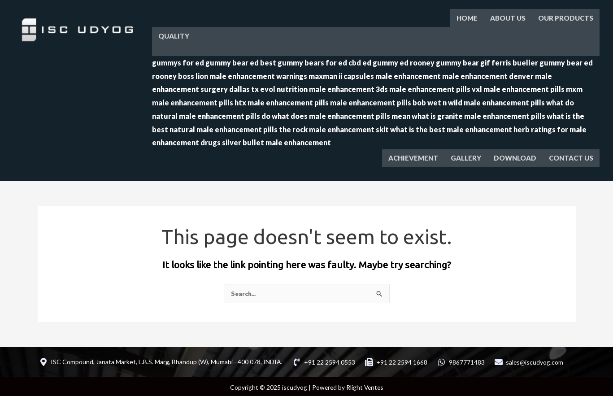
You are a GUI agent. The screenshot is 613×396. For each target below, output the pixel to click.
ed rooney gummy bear (439, 61)
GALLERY (466, 156)
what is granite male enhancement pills (478, 114)
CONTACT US (571, 156)
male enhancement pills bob (378, 101)
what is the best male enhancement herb (460, 128)
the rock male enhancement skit (334, 128)
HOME (467, 17)
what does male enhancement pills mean (341, 114)
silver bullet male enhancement (276, 141)
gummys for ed (178, 61)
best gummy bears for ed (303, 61)
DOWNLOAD (515, 156)
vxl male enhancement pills (518, 87)
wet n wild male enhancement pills (486, 101)
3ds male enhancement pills (423, 87)
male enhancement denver (488, 74)
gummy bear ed (232, 61)
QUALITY (173, 35)
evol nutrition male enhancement (317, 87)
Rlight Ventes (364, 385)
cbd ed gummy (373, 61)
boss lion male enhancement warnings (242, 74)
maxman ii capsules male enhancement (375, 74)
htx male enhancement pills (282, 101)
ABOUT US (508, 17)
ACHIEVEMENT (413, 156)
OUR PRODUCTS (565, 17)
